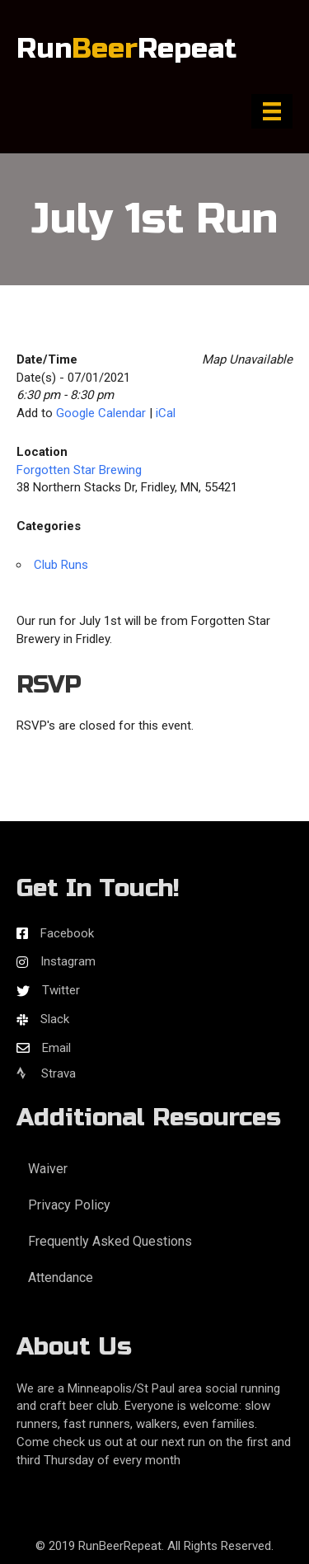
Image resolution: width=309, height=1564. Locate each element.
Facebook (67, 933)
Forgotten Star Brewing (79, 470)
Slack (54, 1019)
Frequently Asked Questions (110, 1241)
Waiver (48, 1169)
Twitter (61, 990)
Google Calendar (101, 413)
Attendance (60, 1277)
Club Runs (61, 564)
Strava (46, 1073)
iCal (166, 413)
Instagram (68, 961)
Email (56, 1047)
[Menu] (272, 111)
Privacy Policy (69, 1205)
